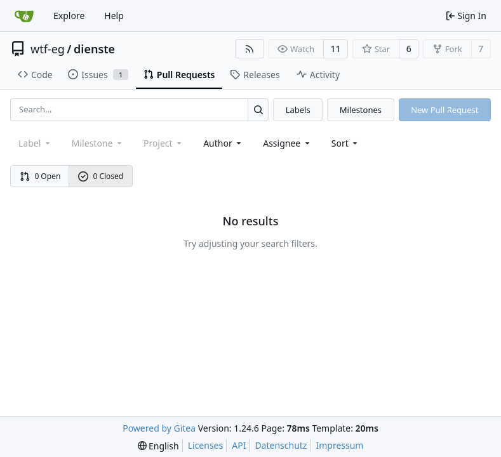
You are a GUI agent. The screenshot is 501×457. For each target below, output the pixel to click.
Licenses (206, 445)
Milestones (361, 110)
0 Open (40, 176)
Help (114, 16)
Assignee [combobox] (287, 143)
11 (336, 49)
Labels (298, 110)
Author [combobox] (223, 143)
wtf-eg (47, 49)
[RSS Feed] (249, 48)
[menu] (345, 143)
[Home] (24, 15)
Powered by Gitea (159, 428)
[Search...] (258, 109)
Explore (68, 16)
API (239, 445)
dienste (94, 49)
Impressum (339, 445)
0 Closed (101, 176)
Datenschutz (281, 445)
